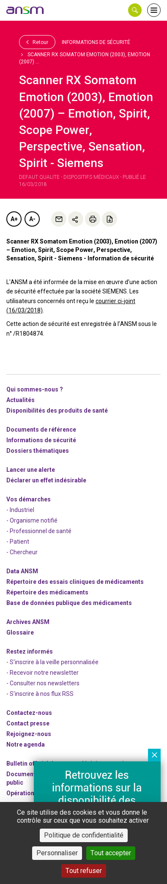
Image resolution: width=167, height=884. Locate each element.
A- (32, 219)
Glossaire (20, 632)
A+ (14, 219)
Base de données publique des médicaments (69, 602)
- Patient (17, 541)
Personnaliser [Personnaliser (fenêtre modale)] (57, 853)
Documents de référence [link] (41, 429)
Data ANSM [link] (22, 571)
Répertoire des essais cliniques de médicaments (75, 581)
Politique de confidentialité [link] (83, 835)
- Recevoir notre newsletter (42, 672)
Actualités (20, 400)
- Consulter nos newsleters (42, 683)
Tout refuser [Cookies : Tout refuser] (84, 871)
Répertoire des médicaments (47, 592)
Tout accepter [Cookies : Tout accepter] (110, 853)
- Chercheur (22, 552)
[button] (135, 10)
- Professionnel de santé (38, 531)
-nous (28, 734)
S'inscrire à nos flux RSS (42, 693)
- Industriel (20, 509)
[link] (25, 10)
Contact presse (27, 723)
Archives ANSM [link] (27, 622)
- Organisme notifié (31, 520)
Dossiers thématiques (37, 450)
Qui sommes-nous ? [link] (34, 389)
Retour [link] (37, 41)
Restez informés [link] (29, 651)
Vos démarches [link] (28, 499)
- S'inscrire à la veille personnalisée (52, 662)
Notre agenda (25, 744)
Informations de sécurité (96, 42)
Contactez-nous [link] (29, 712)
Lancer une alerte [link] (30, 469)
